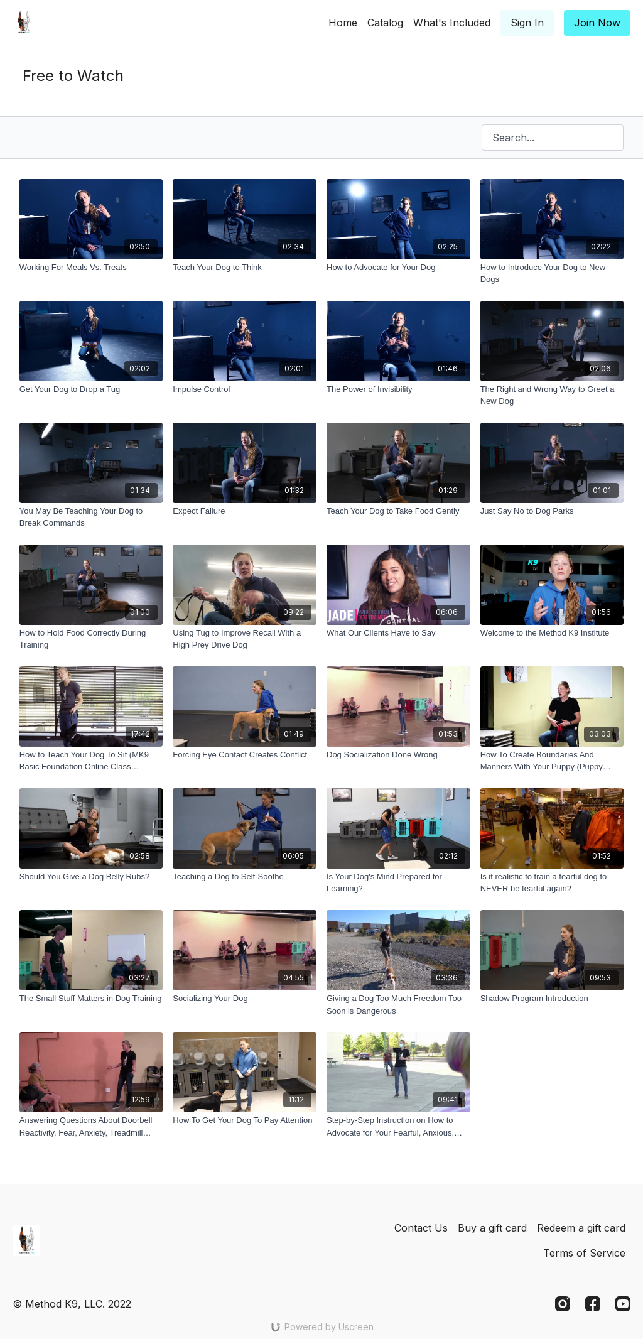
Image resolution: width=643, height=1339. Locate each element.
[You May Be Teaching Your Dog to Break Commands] (91, 517)
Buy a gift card (492, 1228)
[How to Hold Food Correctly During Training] (91, 639)
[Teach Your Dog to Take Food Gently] (398, 511)
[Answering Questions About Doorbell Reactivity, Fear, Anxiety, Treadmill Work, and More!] (91, 1126)
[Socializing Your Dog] (244, 998)
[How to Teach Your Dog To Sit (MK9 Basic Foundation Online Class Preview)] (91, 761)
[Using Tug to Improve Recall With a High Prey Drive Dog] (244, 639)
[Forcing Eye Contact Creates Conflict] (244, 755)
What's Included (451, 22)
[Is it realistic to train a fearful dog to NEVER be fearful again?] (552, 882)
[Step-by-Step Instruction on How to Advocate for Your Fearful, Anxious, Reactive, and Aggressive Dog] (398, 1126)
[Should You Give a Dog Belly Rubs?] (91, 876)
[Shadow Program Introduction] (552, 998)
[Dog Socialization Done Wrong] (398, 755)
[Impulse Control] (244, 389)
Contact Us (421, 1228)
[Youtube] (622, 1303)
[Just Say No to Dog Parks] (552, 511)
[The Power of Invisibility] (398, 389)
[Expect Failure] (244, 511)
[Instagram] (562, 1303)
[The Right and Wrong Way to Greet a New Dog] (552, 395)
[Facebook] (592, 1303)
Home (342, 22)
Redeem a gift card (581, 1228)
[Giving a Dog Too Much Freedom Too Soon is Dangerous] (398, 1004)
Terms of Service (584, 1253)
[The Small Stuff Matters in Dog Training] (91, 998)
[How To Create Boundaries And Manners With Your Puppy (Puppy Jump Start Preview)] (552, 761)
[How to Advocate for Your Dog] (398, 267)
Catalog (385, 22)
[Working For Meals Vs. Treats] (91, 267)
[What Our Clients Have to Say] (398, 633)
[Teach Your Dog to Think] (244, 267)
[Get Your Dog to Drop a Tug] (91, 389)
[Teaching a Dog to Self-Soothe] (244, 876)
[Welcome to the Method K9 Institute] (552, 633)
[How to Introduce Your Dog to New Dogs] (552, 273)
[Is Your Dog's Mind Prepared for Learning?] (398, 882)
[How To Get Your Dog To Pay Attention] (244, 1120)
